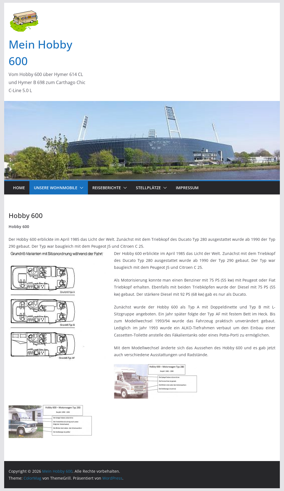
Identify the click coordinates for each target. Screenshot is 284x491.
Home (19, 187)
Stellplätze (148, 187)
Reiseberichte (106, 187)
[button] (80, 188)
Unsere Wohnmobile (55, 187)
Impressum (187, 187)
